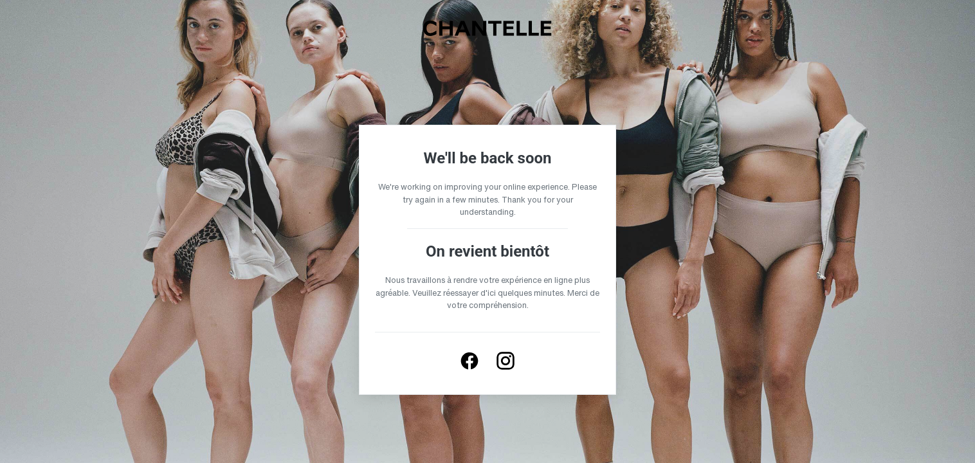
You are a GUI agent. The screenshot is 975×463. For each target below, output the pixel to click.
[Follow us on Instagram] (505, 361)
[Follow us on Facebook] (469, 361)
